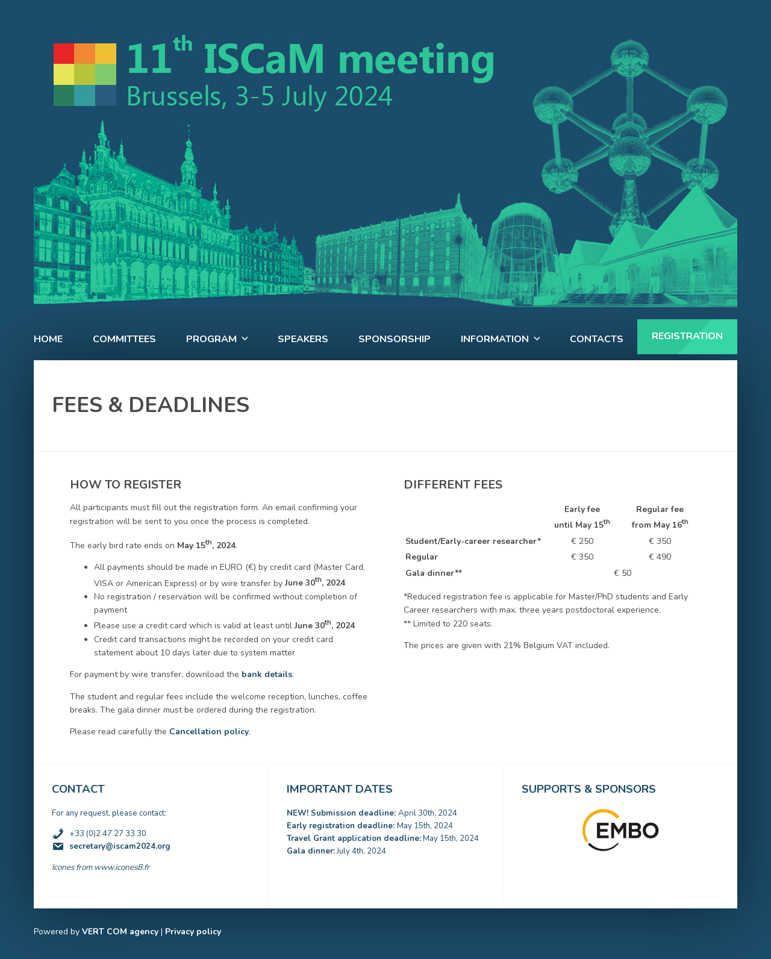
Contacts (596, 339)
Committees (124, 339)
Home (48, 339)
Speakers (303, 339)
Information (495, 339)
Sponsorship (394, 339)
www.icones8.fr (121, 867)
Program (211, 339)
